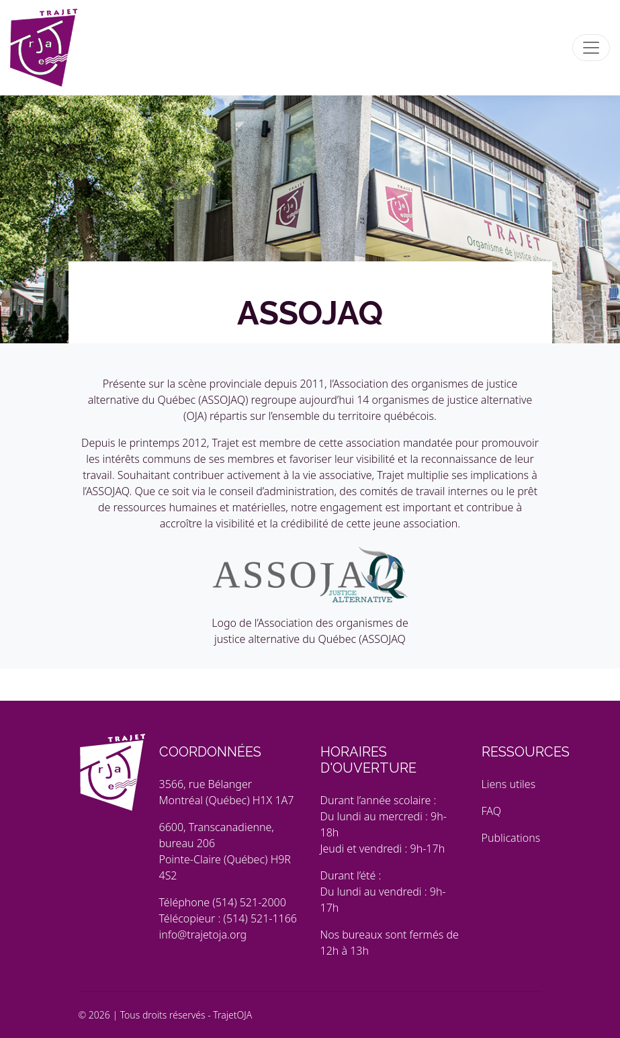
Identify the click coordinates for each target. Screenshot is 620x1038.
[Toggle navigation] (591, 47)
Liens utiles (509, 784)
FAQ (491, 811)
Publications (511, 837)
